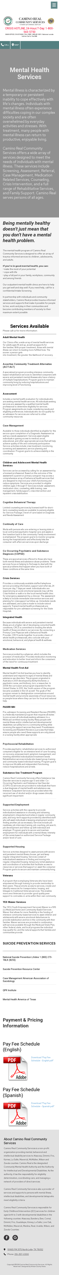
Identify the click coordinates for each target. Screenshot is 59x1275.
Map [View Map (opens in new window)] (15, 44)
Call (5, 44)
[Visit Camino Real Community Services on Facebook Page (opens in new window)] (6, 1237)
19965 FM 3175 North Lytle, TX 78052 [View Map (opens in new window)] (25, 1249)
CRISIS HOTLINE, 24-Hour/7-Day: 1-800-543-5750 (29, 30)
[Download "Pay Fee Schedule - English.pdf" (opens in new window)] (16, 1068)
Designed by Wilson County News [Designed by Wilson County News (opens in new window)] (33, 1266)
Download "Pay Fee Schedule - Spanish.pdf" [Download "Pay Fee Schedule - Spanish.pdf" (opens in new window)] (42, 1105)
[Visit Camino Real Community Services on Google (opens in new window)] (15, 1237)
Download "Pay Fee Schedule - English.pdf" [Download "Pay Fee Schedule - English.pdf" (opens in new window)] (42, 1059)
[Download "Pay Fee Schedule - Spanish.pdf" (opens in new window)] (16, 1114)
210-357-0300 (21, 1254)
